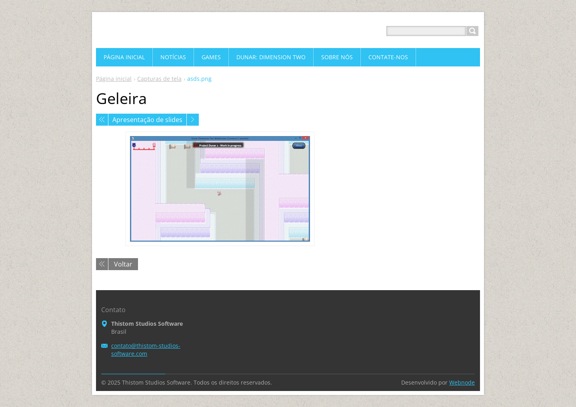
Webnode (462, 382)
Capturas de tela (159, 78)
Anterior (102, 120)
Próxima (193, 120)
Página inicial (114, 78)
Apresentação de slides (147, 119)
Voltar (123, 264)
